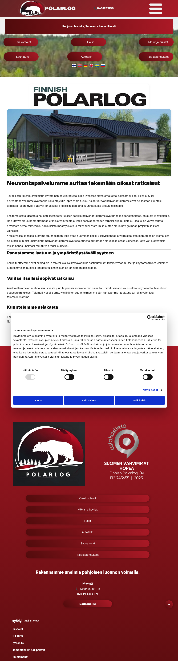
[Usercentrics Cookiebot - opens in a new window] (149, 317)
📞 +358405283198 (87, 589)
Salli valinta (89, 400)
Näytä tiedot (150, 389)
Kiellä (38, 400)
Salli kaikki (140, 400)
